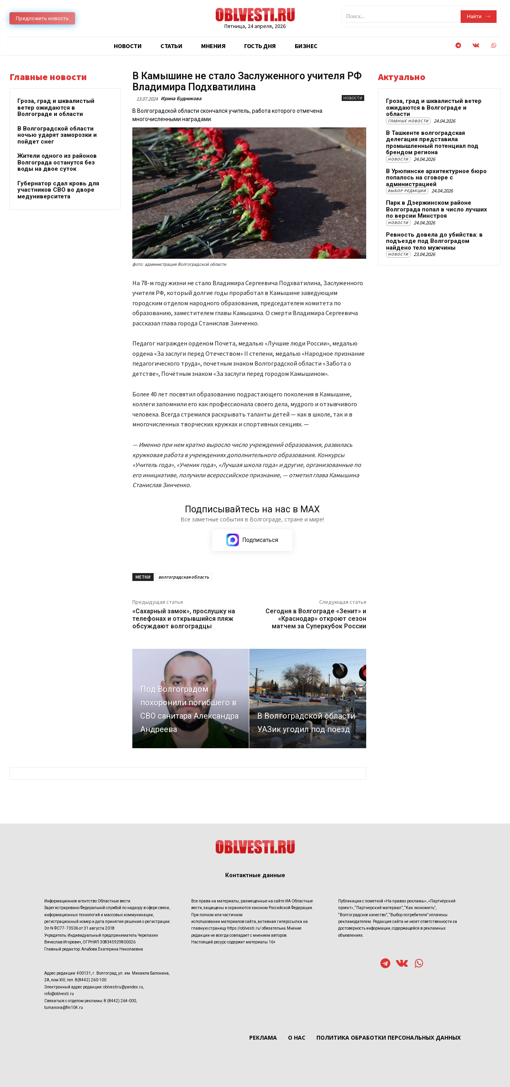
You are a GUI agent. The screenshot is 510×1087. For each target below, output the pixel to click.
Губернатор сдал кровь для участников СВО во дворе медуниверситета (58, 190)
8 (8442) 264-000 (120, 1000)
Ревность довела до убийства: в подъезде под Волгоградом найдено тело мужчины (434, 241)
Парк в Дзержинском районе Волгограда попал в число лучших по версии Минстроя (436, 209)
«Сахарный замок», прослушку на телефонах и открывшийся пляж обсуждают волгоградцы (183, 618)
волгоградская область (183, 577)
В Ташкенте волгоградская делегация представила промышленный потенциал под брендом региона (432, 142)
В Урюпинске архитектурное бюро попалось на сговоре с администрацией (436, 178)
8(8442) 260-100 (90, 980)
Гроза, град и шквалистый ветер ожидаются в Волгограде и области (55, 107)
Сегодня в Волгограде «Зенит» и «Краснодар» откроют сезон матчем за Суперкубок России (315, 618)
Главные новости (408, 120)
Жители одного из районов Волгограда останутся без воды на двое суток (57, 162)
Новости (353, 98)
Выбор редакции (407, 190)
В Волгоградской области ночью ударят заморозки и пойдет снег (57, 135)
